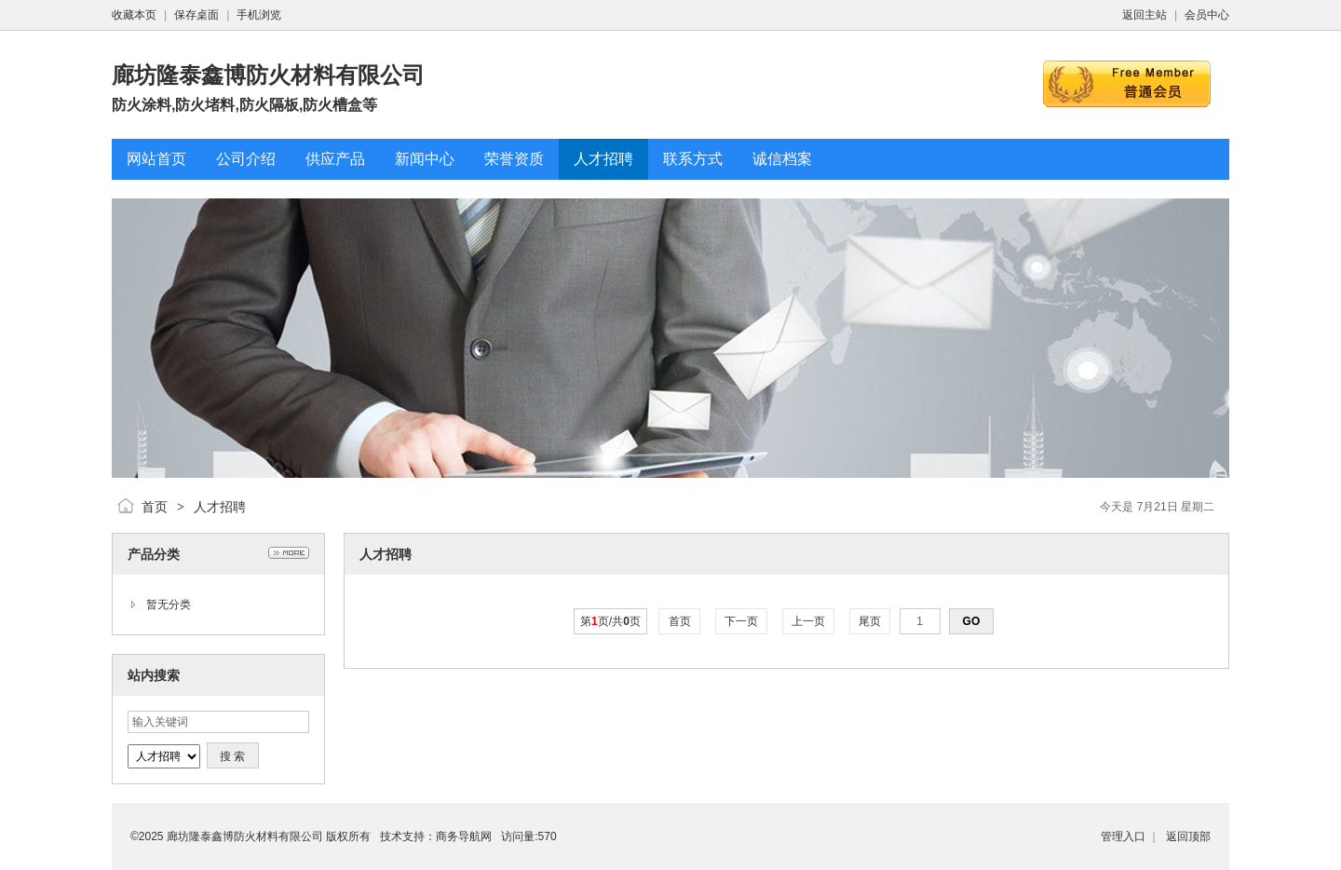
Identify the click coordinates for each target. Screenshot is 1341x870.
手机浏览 (259, 14)
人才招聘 (220, 506)
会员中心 (1207, 14)
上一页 (809, 621)
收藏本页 (134, 14)
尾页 (870, 621)
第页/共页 (610, 621)
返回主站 (1144, 14)
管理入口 (1123, 836)
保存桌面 (196, 14)
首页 (155, 506)
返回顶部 (1188, 836)
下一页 (742, 621)
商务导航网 (464, 836)
